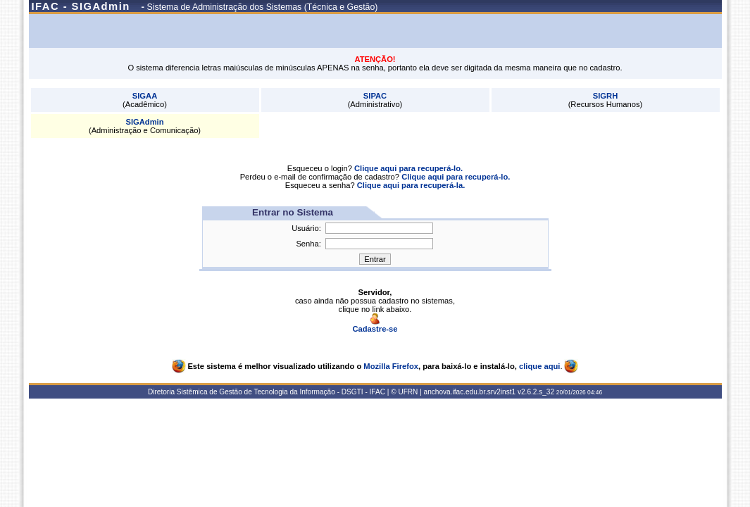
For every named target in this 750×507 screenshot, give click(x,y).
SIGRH (605, 96)
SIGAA (144, 96)
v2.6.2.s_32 (536, 392)
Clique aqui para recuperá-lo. (408, 168)
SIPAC (375, 96)
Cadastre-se (374, 325)
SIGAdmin (144, 122)
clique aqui (539, 366)
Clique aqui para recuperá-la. (411, 185)
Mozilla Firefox (390, 366)
